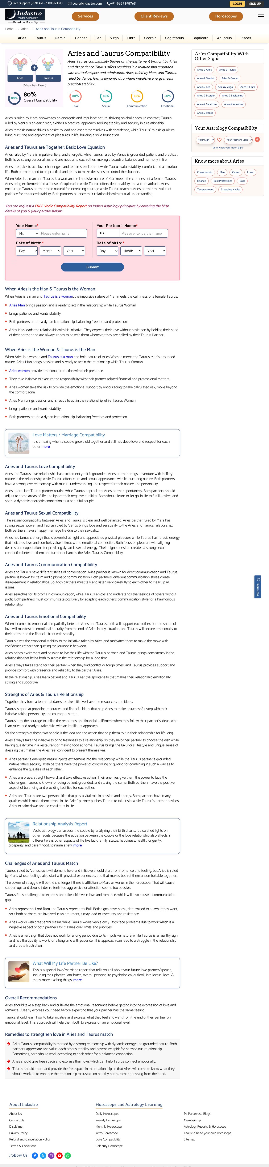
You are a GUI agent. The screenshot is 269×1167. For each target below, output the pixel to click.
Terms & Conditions (22, 1146)
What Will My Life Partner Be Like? (65, 963)
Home (9, 29)
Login (237, 4)
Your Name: (26, 225)
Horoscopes (226, 16)
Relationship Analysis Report (60, 824)
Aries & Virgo (225, 87)
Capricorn (200, 38)
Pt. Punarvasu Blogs (197, 1114)
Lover (250, 172)
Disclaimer (16, 1127)
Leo (98, 38)
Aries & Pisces (205, 113)
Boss (242, 181)
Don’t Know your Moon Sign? (227, 148)
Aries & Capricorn (207, 104)
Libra (131, 38)
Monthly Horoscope (109, 1127)
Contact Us (16, 1120)
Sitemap (189, 1139)
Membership (192, 1120)
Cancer (81, 38)
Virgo (114, 38)
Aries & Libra (247, 87)
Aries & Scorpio (206, 96)
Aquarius (224, 38)
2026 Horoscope (107, 1133)
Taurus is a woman (58, 296)
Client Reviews (154, 16)
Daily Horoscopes (107, 1114)
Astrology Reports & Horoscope (205, 1127)
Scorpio (150, 38)
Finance (201, 181)
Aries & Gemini (205, 78)
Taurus (40, 38)
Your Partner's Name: (116, 225)
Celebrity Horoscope (109, 1146)
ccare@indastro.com (87, 3)
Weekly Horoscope (108, 1120)
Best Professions (223, 181)
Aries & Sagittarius (232, 96)
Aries (24, 29)
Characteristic (204, 172)
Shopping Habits (230, 189)
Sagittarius (174, 38)
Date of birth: (29, 243)
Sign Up (255, 4)
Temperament (205, 189)
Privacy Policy (18, 1133)
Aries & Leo (203, 87)
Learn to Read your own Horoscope (207, 1133)
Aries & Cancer (230, 78)
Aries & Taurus (227, 70)
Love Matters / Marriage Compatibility (69, 435)
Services (85, 16)
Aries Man (17, 305)
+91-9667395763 (123, 3)
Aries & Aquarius (233, 104)
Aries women (19, 371)
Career (236, 172)
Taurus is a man (60, 357)
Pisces (245, 38)
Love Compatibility (108, 1139)
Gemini (60, 38)
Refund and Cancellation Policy (29, 1139)
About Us (15, 1114)
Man (222, 172)
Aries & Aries (204, 70)
